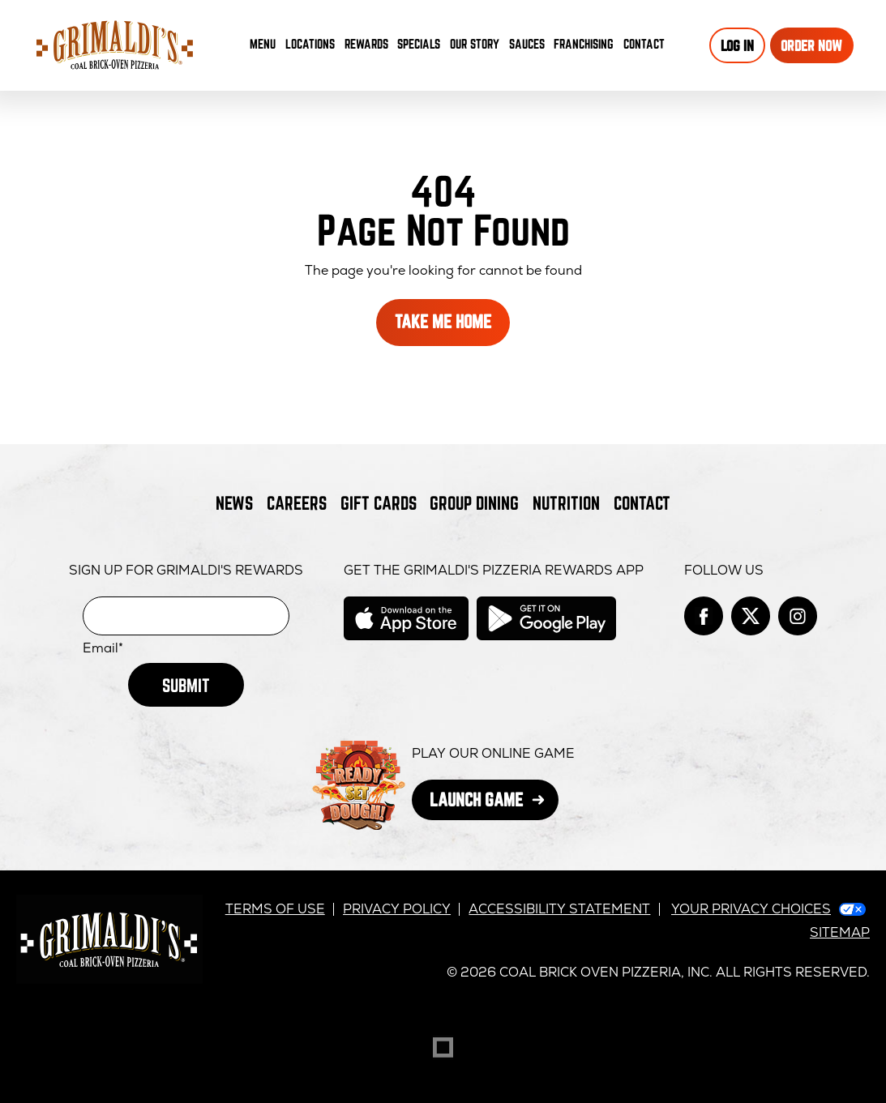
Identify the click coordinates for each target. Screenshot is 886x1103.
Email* (103, 648)
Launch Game (494, 804)
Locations (310, 43)
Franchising (584, 43)
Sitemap (840, 932)
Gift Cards (378, 503)
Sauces (529, 47)
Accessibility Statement (559, 908)
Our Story (474, 43)
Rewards (366, 43)
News (234, 503)
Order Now (811, 45)
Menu (263, 43)
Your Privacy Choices (751, 908)
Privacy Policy (397, 908)
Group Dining (474, 503)
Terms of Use (275, 908)
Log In (737, 45)
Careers (297, 503)
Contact (644, 43)
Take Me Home (443, 321)
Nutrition (566, 503)
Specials (418, 43)
